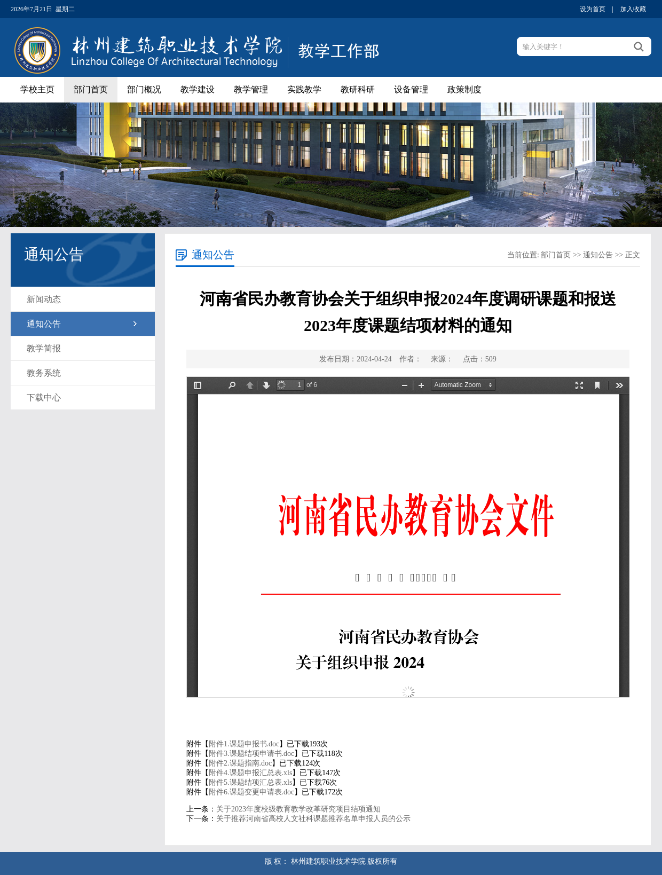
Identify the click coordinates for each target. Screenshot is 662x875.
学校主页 (37, 89)
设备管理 (411, 89)
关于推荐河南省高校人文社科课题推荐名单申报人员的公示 (313, 819)
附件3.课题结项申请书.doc (251, 754)
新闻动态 (44, 299)
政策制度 (464, 89)
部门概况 (144, 89)
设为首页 (592, 9)
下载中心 (44, 397)
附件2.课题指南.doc (240, 763)
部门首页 (91, 89)
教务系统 (44, 372)
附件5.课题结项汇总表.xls (250, 782)
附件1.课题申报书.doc (244, 744)
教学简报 (44, 348)
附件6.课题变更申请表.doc (251, 792)
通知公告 (44, 323)
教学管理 (251, 89)
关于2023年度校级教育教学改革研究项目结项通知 (298, 809)
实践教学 (304, 89)
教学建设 (197, 89)
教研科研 (358, 89)
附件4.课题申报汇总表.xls (250, 773)
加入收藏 (633, 9)
